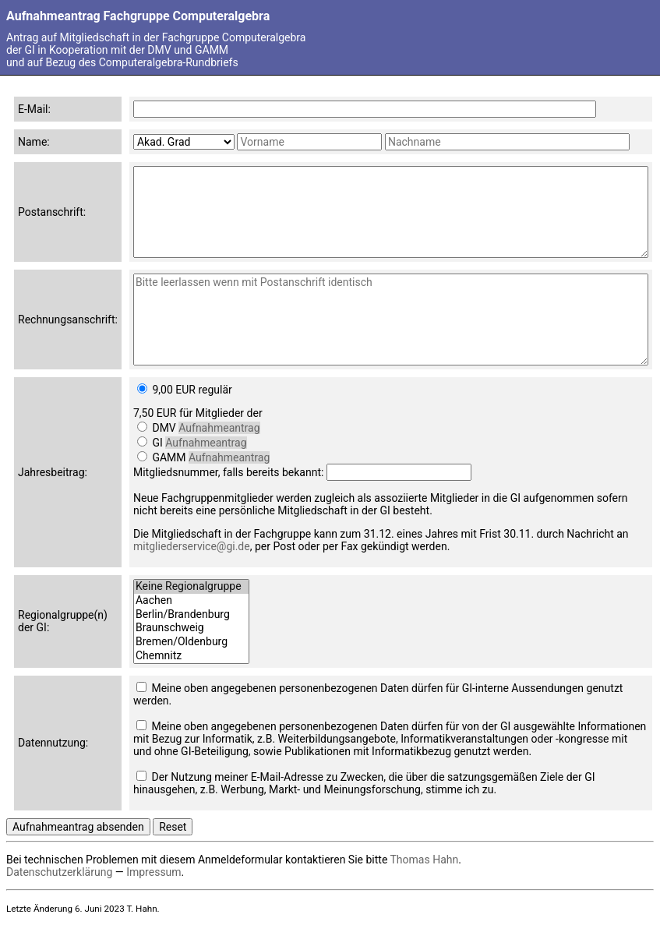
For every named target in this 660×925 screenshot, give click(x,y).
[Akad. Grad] (184, 142)
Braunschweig (191, 628)
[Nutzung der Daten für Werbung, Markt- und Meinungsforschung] (141, 776)
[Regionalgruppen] (191, 621)
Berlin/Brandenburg (191, 615)
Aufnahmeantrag (218, 428)
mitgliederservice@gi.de (191, 546)
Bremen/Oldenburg (191, 642)
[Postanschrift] (390, 212)
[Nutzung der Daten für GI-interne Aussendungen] (141, 687)
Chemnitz (191, 656)
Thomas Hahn (424, 859)
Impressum (153, 872)
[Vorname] (309, 141)
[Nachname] (507, 141)
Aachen (191, 601)
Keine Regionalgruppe (191, 587)
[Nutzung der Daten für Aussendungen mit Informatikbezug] (141, 725)
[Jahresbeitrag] (142, 388)
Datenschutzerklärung (59, 872)
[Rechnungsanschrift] (390, 319)
